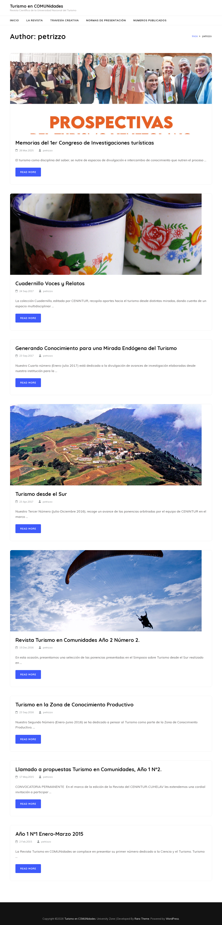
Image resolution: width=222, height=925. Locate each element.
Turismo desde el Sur (41, 494)
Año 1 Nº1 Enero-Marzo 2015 (49, 834)
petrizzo (48, 150)
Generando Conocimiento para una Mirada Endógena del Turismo (96, 348)
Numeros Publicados (149, 20)
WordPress (172, 918)
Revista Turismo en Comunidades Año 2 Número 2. (77, 640)
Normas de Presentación (106, 20)
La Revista (34, 20)
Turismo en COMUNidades (36, 6)
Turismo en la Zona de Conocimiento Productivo (74, 704)
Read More (28, 172)
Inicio (14, 20)
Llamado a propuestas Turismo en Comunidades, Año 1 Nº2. (88, 769)
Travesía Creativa (64, 20)
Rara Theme (142, 918)
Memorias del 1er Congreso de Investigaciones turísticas (84, 142)
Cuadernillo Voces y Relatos (50, 283)
